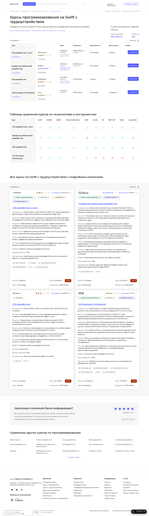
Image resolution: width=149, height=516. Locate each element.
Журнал (107, 485)
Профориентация (80, 485)
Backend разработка (71, 451)
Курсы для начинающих (51, 490)
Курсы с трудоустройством (52, 487)
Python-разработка (44, 440)
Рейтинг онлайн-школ (131, 493)
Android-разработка (18, 444)
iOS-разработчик (19, 147)
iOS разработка (69, 444)
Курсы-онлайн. (24, 479)
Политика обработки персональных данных (126, 510)
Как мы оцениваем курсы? (20, 30)
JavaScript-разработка (124, 440)
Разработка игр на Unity (125, 451)
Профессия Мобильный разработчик (22, 137)
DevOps (13, 451)
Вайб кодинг (15, 440)
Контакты (126, 487)
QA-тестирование (96, 444)
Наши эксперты (110, 496)
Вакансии (107, 487)
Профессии (78, 490)
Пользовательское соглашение (99, 510)
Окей (36, 507)
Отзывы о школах (131, 4)
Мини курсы (47, 496)
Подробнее (16, 56)
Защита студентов (110, 493)
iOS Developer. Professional (18, 157)
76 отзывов (41, 99)
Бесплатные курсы (49, 493)
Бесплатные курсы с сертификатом (55, 498)
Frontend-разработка (123, 444)
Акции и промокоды (111, 4)
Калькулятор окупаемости (83, 496)
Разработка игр (95, 451)
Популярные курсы (49, 482)
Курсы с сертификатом (51, 485)
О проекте (127, 482)
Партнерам (108, 490)
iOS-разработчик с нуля (22, 127)
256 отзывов (42, 72)
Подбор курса (109, 498)
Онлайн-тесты (79, 482)
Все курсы (30, 4)
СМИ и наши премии (130, 490)
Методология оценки (130, 485)
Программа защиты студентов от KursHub (49, 30)
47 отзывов (41, 59)
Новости (107, 482)
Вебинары (77, 493)
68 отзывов (41, 85)
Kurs (14, 4)
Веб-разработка (95, 440)
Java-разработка (69, 440)
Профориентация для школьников (86, 487)
